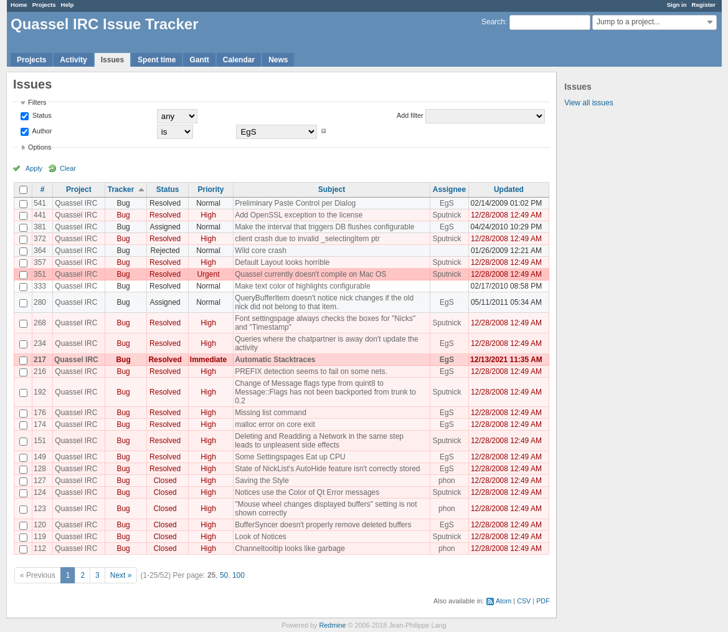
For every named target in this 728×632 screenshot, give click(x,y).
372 (40, 238)
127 (40, 480)
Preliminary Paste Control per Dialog (295, 203)
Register (704, 4)
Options (39, 147)
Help (67, 4)
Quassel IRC (76, 203)
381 (40, 227)
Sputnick (446, 215)
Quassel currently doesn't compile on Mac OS (310, 274)
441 (40, 215)
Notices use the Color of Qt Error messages (307, 492)
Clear (68, 168)
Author (41, 131)
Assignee (449, 189)
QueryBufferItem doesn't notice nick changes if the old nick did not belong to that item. (324, 302)
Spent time (157, 59)
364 (40, 250)
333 (40, 286)
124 (40, 492)
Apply (34, 168)
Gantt (199, 59)
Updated (509, 189)
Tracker (121, 189)
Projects (44, 4)
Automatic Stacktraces (275, 359)
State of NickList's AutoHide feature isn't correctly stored (327, 468)
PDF (543, 601)
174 (40, 424)
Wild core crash (260, 250)
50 (224, 575)
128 (40, 468)
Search (493, 21)
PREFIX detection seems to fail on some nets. (311, 371)
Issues (112, 59)
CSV (524, 601)
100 (238, 575)
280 (40, 302)
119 (40, 536)
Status (41, 115)
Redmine (332, 625)
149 (40, 456)
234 (40, 343)
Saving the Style (262, 480)
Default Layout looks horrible (282, 262)
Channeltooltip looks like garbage (290, 548)
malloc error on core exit (275, 424)
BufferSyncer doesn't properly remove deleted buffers (323, 524)
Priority (210, 189)
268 (40, 322)
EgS (447, 203)
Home (19, 4)
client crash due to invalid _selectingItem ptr (307, 238)
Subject (331, 189)
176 (40, 412)
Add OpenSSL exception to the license (298, 215)
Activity (73, 59)
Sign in (677, 4)
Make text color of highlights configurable (302, 286)
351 (40, 274)
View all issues (588, 102)
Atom (503, 601)
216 (40, 371)
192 (40, 392)
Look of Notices (260, 536)
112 (40, 548)
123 (40, 508)
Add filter (410, 115)
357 (40, 262)
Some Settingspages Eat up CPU (290, 456)
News (278, 59)
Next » (121, 575)
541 (40, 203)
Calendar (239, 59)
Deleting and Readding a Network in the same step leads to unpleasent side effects (319, 440)
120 (40, 524)
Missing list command (270, 412)
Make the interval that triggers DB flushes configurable (324, 227)
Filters (37, 102)
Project (79, 189)
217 (40, 359)
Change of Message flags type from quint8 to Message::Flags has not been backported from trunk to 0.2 (325, 392)
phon (446, 480)
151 (40, 440)
